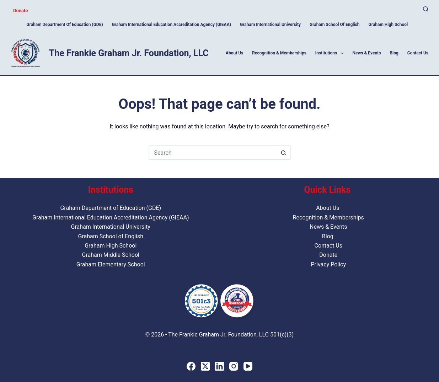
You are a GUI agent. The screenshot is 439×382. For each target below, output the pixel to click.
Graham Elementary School (110, 264)
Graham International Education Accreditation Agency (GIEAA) (171, 24)
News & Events (367, 53)
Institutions (331, 53)
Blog (394, 53)
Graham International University (270, 24)
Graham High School (388, 24)
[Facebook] (191, 366)
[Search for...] (213, 152)
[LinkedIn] (219, 366)
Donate (20, 10)
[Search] (425, 9)
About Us (234, 53)
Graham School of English (335, 24)
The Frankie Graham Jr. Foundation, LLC (129, 53)
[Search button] (284, 152)
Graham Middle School (110, 254)
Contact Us (417, 53)
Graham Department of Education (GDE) (64, 24)
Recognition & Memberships (279, 53)
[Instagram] (233, 366)
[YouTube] (247, 366)
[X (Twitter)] (205, 366)
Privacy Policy (328, 264)
